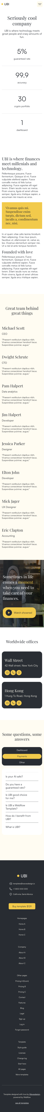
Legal (22, 1013)
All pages (22, 1069)
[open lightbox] (19, 612)
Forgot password (22, 1030)
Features (22, 1002)
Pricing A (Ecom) (22, 981)
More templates (22, 1074)
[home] (5, 4)
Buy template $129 (22, 906)
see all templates (22, 1103)
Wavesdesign (34, 1094)
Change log (22, 1058)
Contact (22, 997)
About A (22, 952)
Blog (22, 1008)
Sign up (22, 1019)
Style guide (22, 1047)
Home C (22, 935)
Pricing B (22, 986)
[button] (40, 4)
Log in (22, 1024)
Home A (22, 924)
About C (22, 963)
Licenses (22, 1053)
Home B (22, 929)
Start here (22, 1064)
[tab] (22, 752)
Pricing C (22, 992)
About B (22, 958)
